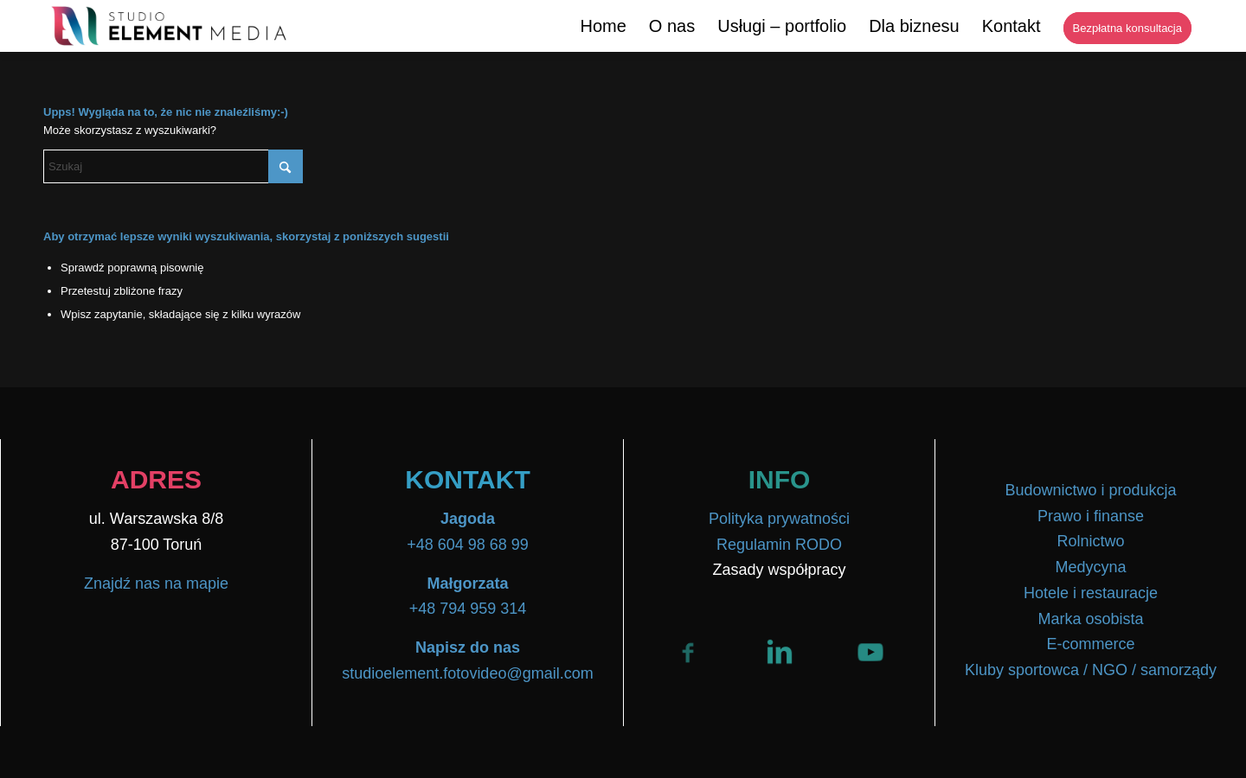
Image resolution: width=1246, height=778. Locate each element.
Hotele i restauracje (1091, 593)
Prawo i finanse (1090, 516)
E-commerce (1090, 644)
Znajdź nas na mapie (156, 583)
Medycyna (1090, 567)
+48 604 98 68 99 (468, 544)
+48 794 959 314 (468, 608)
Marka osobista (1090, 619)
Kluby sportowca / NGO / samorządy (1091, 670)
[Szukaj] (173, 166)
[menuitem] (602, 26)
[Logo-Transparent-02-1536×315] (169, 26)
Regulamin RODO (779, 544)
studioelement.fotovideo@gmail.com (467, 673)
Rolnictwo (1090, 541)
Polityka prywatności (779, 518)
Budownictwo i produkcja (1090, 490)
